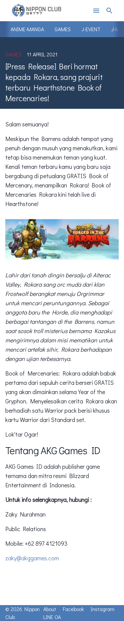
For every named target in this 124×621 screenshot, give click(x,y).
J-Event (91, 29)
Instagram (102, 608)
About (49, 608)
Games (63, 29)
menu (96, 11)
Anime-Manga (27, 29)
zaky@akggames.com (32, 558)
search (109, 11)
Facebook (73, 608)
